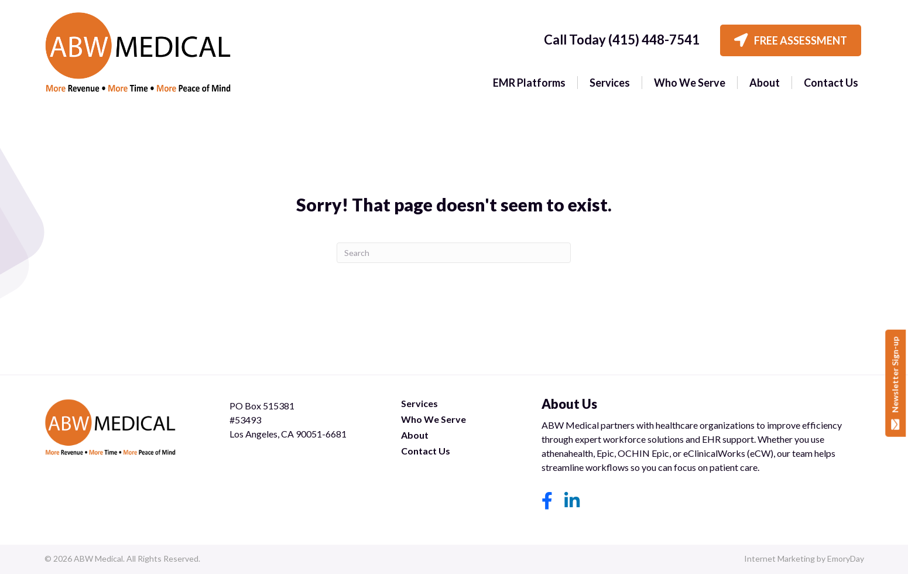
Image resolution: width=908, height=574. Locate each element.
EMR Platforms (529, 82)
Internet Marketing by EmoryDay (804, 558)
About (764, 82)
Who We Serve (689, 82)
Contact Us (831, 82)
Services (610, 82)
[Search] (454, 252)
